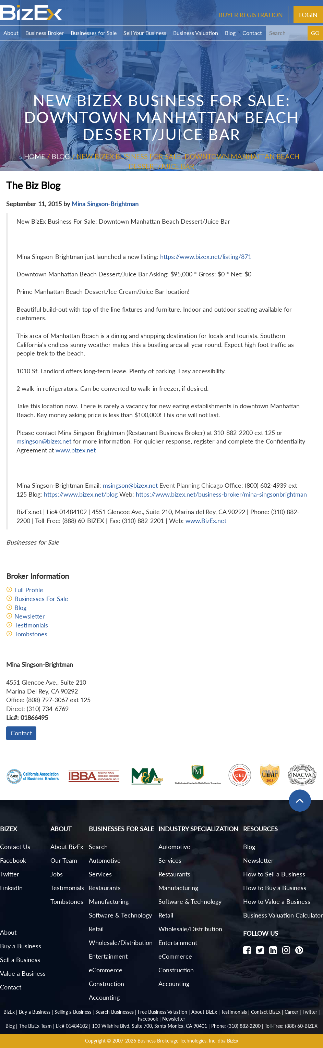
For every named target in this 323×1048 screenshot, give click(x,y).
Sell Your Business (144, 32)
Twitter (9, 874)
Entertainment (108, 956)
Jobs (56, 874)
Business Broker (44, 32)
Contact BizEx (265, 1012)
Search (98, 846)
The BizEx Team (35, 1026)
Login (308, 14)
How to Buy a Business (274, 887)
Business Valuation (195, 32)
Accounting (104, 997)
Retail (96, 929)
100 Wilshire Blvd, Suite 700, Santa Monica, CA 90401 (149, 1026)
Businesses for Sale (94, 32)
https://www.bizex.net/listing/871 (205, 256)
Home (34, 156)
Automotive (105, 860)
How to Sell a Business (274, 874)
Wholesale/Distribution (121, 942)
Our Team (63, 860)
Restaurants (105, 887)
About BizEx (66, 846)
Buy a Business (20, 946)
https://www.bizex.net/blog (81, 494)
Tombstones (30, 634)
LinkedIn (11, 887)
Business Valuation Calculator (283, 915)
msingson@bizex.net (43, 441)
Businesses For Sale (41, 598)
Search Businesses (114, 1012)
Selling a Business (73, 1012)
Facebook (13, 860)
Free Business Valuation (162, 1012)
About (11, 32)
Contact (252, 32)
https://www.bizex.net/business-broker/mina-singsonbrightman (221, 494)
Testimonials (31, 625)
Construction (106, 983)
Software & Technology (120, 915)
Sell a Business (20, 959)
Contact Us (15, 846)
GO (315, 32)
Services (100, 874)
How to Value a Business (276, 901)
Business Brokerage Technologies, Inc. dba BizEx (187, 1041)
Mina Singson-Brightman (105, 204)
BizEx (9, 1012)
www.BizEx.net (206, 520)
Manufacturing (109, 901)
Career (291, 1012)
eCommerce (105, 970)
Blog (230, 32)
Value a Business (23, 973)
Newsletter (29, 616)
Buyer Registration (250, 14)
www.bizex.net (76, 450)
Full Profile (28, 590)
